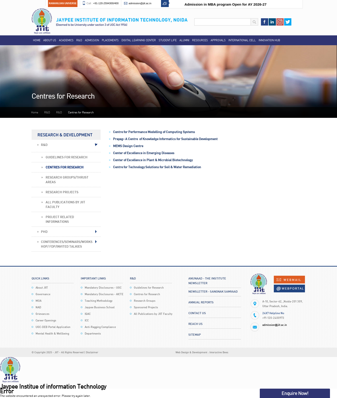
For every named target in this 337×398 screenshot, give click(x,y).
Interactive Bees (218, 352)
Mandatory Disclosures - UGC (103, 287)
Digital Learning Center (138, 40)
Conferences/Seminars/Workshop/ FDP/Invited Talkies (66, 244)
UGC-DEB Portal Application (53, 327)
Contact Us (197, 313)
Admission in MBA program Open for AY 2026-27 (230, 4)
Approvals (218, 40)
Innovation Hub (269, 40)
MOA (38, 300)
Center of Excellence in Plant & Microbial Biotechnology (153, 160)
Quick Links (40, 278)
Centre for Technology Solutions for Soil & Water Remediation (157, 167)
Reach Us (195, 324)
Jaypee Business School (100, 307)
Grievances (42, 314)
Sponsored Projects (146, 307)
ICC (87, 320)
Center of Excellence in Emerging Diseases (143, 153)
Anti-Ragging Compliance (100, 327)
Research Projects (62, 192)
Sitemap (194, 334)
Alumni (184, 40)
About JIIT (42, 287)
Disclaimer (92, 352)
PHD (44, 232)
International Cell (242, 40)
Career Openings (46, 320)
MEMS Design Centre (128, 146)
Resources (200, 40)
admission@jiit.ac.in (140, 3)
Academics (66, 40)
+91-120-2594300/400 (106, 3)
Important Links (93, 278)
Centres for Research (65, 167)
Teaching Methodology (99, 300)
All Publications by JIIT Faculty (65, 204)
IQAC (88, 314)
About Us (49, 40)
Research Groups (144, 300)
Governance (43, 294)
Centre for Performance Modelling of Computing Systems (154, 132)
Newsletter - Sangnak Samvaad (213, 291)
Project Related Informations (60, 219)
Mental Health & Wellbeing (52, 333)
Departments (93, 333)
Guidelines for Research (67, 157)
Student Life (168, 40)
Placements (110, 40)
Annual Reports (201, 302)
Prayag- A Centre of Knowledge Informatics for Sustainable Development (165, 139)
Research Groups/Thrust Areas (67, 179)
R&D (79, 40)
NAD (38, 307)
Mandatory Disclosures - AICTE (104, 294)
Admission (92, 40)
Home (36, 40)
